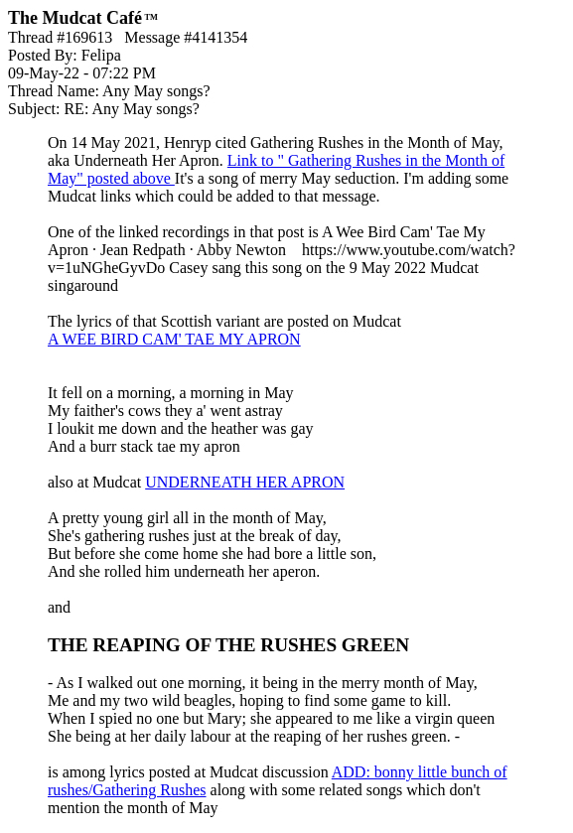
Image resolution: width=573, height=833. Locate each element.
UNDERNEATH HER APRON (245, 482)
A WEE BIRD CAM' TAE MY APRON (174, 339)
